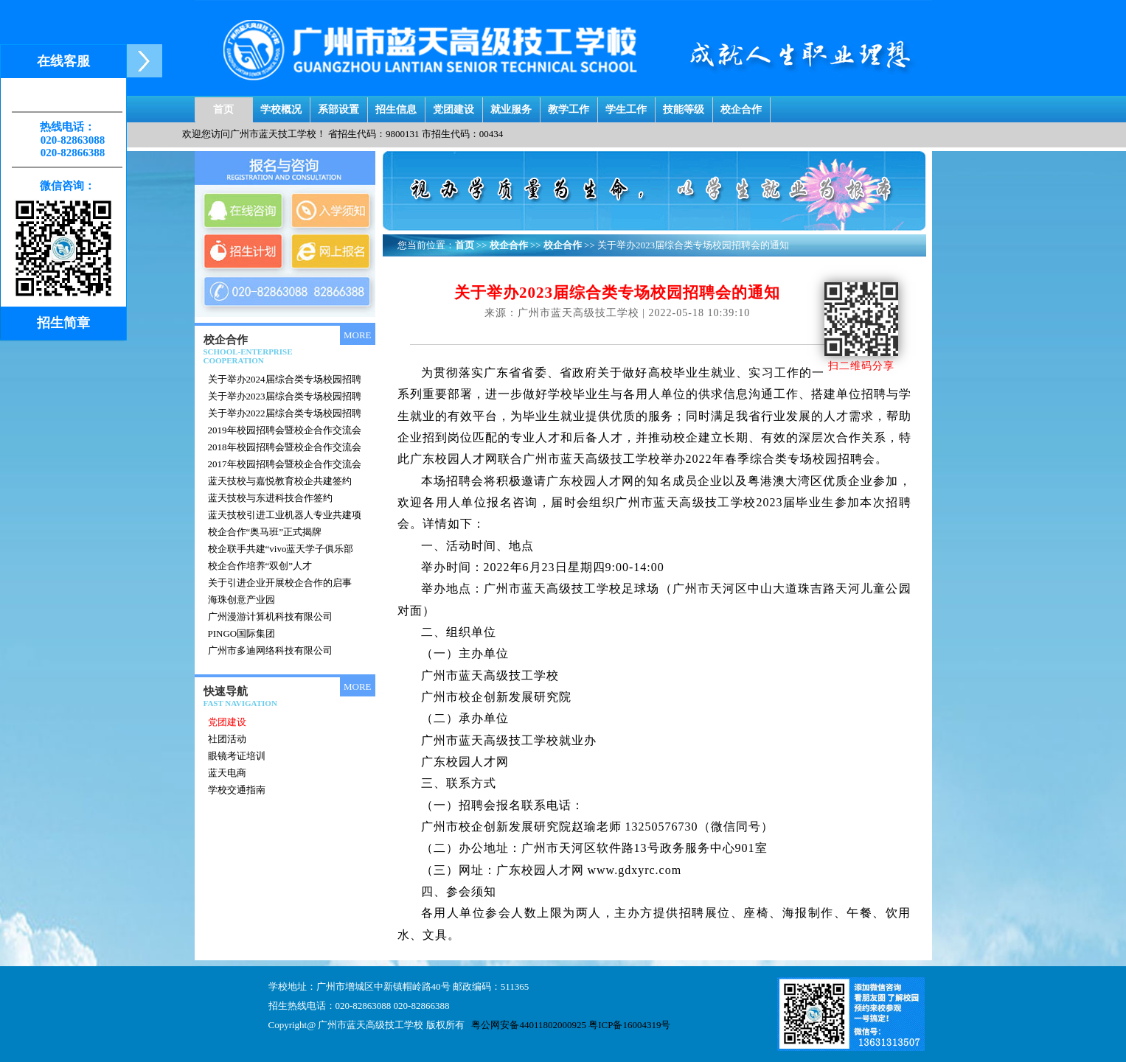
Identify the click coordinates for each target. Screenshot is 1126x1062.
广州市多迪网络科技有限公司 (270, 650)
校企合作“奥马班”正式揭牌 (265, 531)
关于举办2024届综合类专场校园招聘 (284, 379)
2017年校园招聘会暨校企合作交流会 (284, 463)
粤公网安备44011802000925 (528, 1024)
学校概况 (281, 106)
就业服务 (511, 106)
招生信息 (396, 106)
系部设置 (338, 106)
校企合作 (741, 106)
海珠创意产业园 (241, 599)
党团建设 (453, 106)
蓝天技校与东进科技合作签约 (270, 497)
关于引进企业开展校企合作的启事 (280, 582)
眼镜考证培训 (236, 755)
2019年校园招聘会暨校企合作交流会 (284, 430)
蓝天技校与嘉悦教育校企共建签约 (280, 480)
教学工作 (568, 106)
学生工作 (626, 106)
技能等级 (683, 106)
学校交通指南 (236, 789)
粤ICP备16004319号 (629, 1024)
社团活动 (227, 738)
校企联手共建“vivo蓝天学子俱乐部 (281, 548)
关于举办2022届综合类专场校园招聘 (284, 413)
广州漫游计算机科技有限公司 (270, 616)
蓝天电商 (227, 772)
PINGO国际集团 (242, 633)
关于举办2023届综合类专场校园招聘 (284, 396)
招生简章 (63, 322)
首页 (223, 106)
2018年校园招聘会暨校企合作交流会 (284, 447)
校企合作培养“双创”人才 (260, 565)
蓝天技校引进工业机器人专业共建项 (284, 514)
